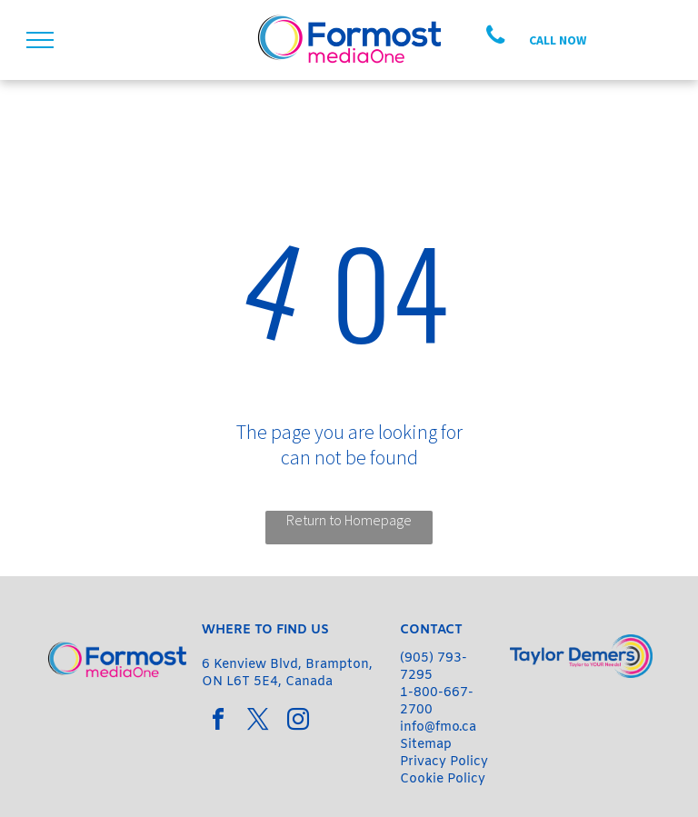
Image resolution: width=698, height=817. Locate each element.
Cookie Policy (442, 779)
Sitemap (426, 744)
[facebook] (218, 722)
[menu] (40, 40)
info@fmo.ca (438, 727)
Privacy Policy (444, 762)
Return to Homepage (349, 520)
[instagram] (298, 722)
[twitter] (258, 722)
